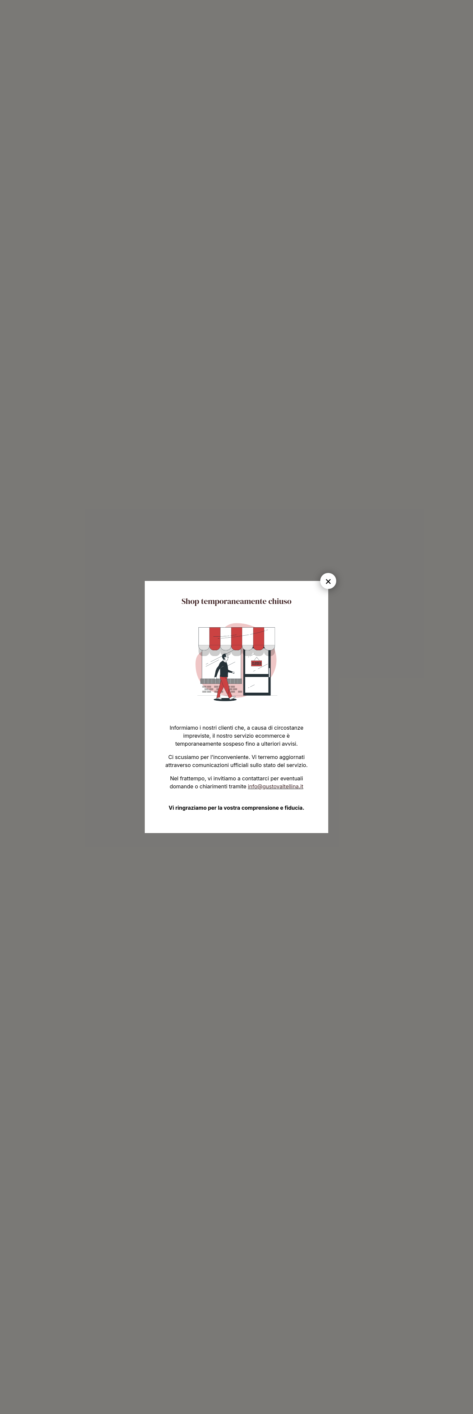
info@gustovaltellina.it (275, 786)
